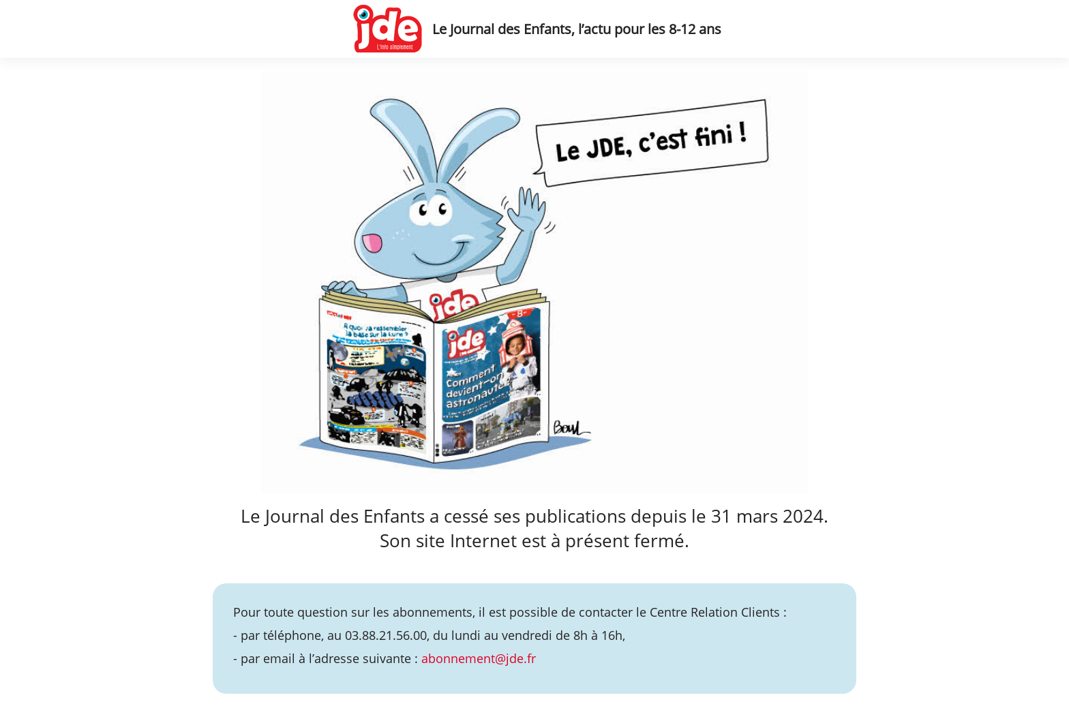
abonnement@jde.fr (478, 658)
